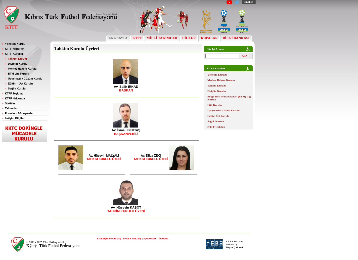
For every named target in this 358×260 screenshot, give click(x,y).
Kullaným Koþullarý (109, 238)
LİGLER (189, 38)
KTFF (137, 38)
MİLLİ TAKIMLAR (162, 38)
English (248, 1)
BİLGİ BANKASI (236, 38)
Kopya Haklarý (132, 238)
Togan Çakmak (235, 247)
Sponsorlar (149, 238)
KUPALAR (209, 38)
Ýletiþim (163, 238)
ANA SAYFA (118, 38)
